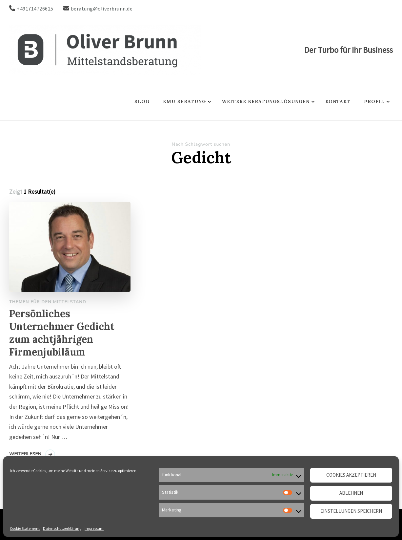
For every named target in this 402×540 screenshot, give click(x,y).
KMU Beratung (184, 101)
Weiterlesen (25, 454)
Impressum (94, 528)
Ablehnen (351, 493)
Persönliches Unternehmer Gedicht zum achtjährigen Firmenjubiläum (61, 332)
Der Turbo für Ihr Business (348, 50)
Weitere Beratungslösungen (266, 101)
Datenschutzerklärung (62, 528)
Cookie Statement (25, 528)
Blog (142, 101)
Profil (374, 101)
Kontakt (338, 101)
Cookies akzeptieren (351, 475)
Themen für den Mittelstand (47, 302)
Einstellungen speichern (351, 511)
